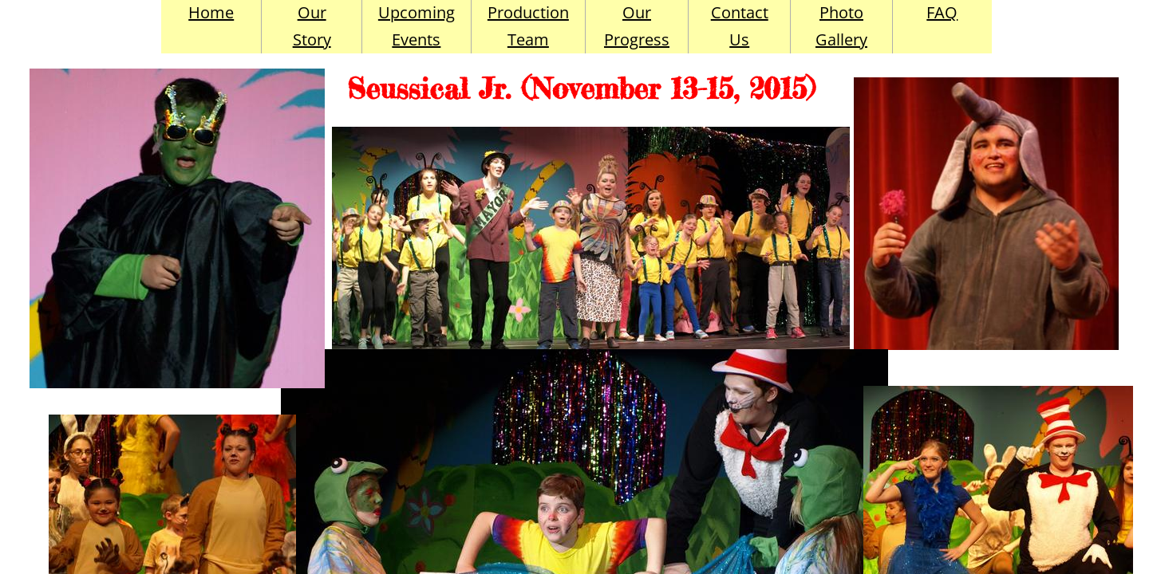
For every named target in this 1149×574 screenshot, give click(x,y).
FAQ (942, 12)
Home (211, 12)
